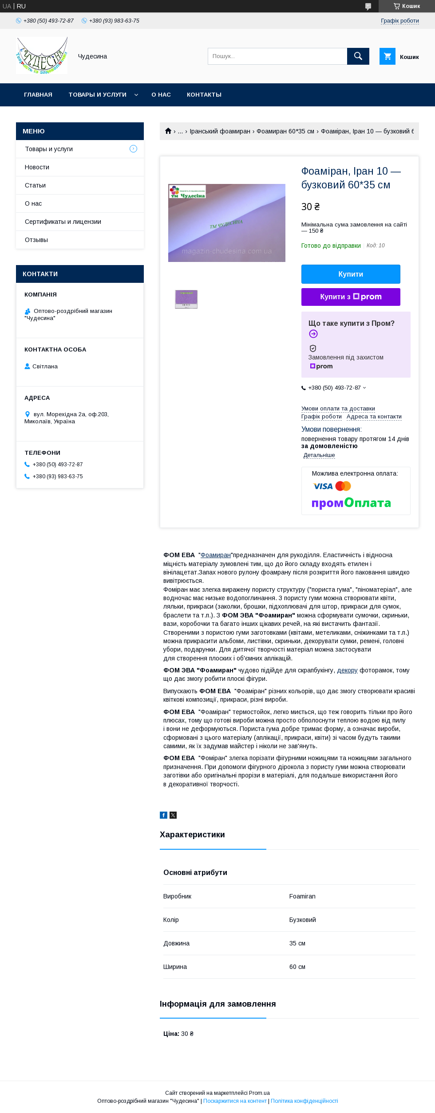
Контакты (204, 94)
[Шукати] (358, 56)
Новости (37, 167)
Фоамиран (216, 554)
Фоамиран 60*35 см (285, 131)
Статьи (35, 185)
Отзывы (36, 239)
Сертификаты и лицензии (63, 221)
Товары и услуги (97, 94)
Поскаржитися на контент (235, 1101)
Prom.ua (259, 1093)
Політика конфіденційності (304, 1101)
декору (347, 670)
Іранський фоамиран (220, 131)
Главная (38, 94)
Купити (351, 274)
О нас (161, 94)
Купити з (350, 297)
